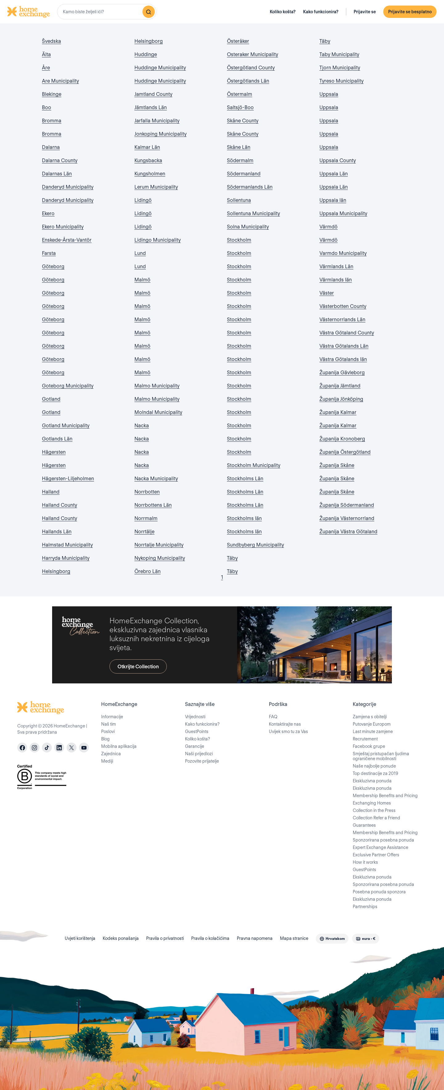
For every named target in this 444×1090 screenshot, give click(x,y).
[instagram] (34, 747)
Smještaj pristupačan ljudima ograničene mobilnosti (381, 756)
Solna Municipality (248, 227)
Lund (140, 253)
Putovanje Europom (372, 724)
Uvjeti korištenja (80, 938)
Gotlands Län (57, 439)
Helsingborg (56, 571)
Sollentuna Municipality (253, 213)
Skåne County (242, 121)
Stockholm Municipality (253, 465)
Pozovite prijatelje (202, 761)
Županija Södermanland (346, 505)
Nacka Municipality (156, 478)
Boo (46, 107)
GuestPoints (196, 731)
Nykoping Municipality (159, 558)
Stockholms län (244, 518)
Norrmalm (146, 518)
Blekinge (51, 94)
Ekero (48, 213)
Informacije (112, 716)
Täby (232, 558)
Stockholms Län (245, 478)
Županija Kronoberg (342, 439)
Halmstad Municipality (67, 545)
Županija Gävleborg (342, 372)
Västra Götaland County (346, 333)
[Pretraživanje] (148, 12)
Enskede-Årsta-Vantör (67, 240)
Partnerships (365, 906)
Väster (326, 293)
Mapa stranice (294, 938)
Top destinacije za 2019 (375, 773)
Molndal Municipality (158, 412)
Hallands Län (57, 532)
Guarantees (364, 825)
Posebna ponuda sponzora (379, 891)
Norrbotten (147, 492)
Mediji (107, 761)
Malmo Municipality (156, 386)
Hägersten (54, 452)
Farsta (49, 253)
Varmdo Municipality (343, 253)
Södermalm (240, 160)
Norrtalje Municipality (158, 545)
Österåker (238, 41)
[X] (71, 747)
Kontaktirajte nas (285, 724)
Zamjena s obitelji (370, 716)
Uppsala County (337, 160)
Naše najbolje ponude (374, 766)
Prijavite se (365, 11)
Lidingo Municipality (157, 240)
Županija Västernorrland (346, 518)
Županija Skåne (336, 465)
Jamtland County (153, 94)
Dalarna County (59, 160)
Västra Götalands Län (343, 346)
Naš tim (108, 724)
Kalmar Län (147, 147)
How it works (365, 862)
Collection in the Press (374, 810)
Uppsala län (332, 200)
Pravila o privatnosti (165, 938)
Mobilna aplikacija (119, 746)
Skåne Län (238, 147)
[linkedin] (59, 747)
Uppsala (328, 94)
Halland (51, 492)
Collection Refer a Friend (376, 817)
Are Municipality (60, 81)
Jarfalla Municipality (156, 121)
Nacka (141, 425)
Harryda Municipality (65, 558)
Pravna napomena (255, 938)
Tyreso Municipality (341, 81)
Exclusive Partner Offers (376, 854)
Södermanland (244, 174)
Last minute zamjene (373, 731)
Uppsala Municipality (343, 213)
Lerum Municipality (156, 187)
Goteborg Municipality (67, 386)
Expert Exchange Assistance (380, 847)
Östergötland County (251, 68)
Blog (105, 738)
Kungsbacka (148, 160)
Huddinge (145, 54)
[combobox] (106, 11)
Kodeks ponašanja (121, 938)
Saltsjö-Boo (240, 107)
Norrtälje (144, 532)
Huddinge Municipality (160, 68)
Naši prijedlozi (199, 753)
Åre (46, 68)
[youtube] (84, 747)
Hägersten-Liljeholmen (68, 478)
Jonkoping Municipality (160, 134)
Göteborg (53, 266)
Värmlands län (335, 280)
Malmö (142, 280)
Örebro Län (147, 571)
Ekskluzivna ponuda (372, 780)
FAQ (273, 716)
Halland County (59, 505)
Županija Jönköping (341, 399)
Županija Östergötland (345, 452)
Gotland (51, 399)
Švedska (51, 41)
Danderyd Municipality (67, 187)
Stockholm (239, 240)
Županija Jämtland (339, 386)
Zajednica (111, 753)
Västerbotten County (342, 306)
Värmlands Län (336, 266)
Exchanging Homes (372, 803)
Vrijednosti (195, 716)
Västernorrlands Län (342, 319)
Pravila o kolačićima (210, 938)
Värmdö (328, 227)
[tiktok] (47, 747)
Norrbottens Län (153, 505)
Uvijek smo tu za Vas (288, 731)
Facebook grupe (369, 746)
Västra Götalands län (343, 359)
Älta (46, 54)
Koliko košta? (283, 11)
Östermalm (239, 94)
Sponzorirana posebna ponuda (383, 840)
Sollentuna (239, 200)
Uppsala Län (333, 174)
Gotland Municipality (65, 425)
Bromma (51, 121)
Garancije (194, 746)
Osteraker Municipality (252, 54)
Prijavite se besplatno (410, 11)
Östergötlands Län (248, 81)
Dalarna (51, 147)
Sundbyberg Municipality (255, 545)
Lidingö (143, 200)
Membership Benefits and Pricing (385, 795)
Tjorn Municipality (339, 68)
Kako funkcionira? (321, 11)
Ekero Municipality (63, 227)
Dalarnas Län (57, 174)
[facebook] (22, 747)
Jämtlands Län (150, 107)
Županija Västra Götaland (348, 532)
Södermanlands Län (250, 187)
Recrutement (365, 738)
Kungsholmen (149, 174)
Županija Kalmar (337, 412)
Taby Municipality (339, 54)
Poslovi (108, 731)
